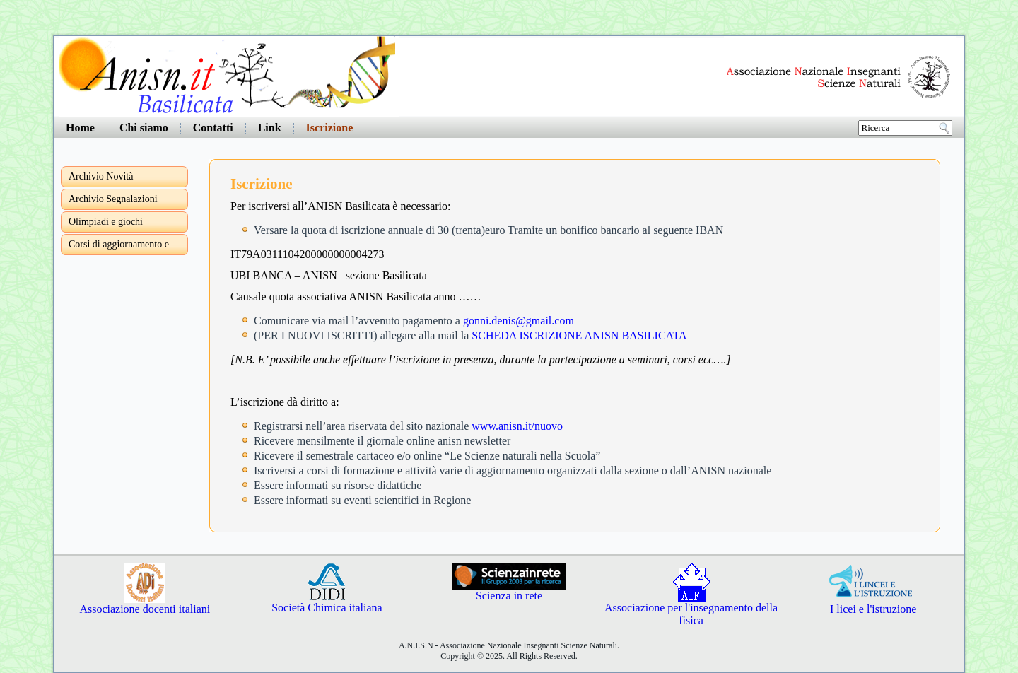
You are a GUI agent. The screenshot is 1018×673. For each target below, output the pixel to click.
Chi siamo (143, 128)
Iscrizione (329, 128)
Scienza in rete (509, 591)
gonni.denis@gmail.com (518, 321)
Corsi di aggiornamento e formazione (119, 247)
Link (269, 128)
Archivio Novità (101, 176)
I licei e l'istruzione (873, 604)
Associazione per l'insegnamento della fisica (691, 609)
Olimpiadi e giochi (106, 221)
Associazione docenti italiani (144, 604)
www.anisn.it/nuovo (517, 426)
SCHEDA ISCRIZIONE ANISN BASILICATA (579, 335)
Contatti (213, 128)
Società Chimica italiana (326, 603)
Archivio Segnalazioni (113, 199)
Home (80, 128)
